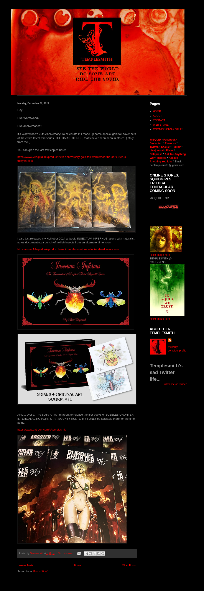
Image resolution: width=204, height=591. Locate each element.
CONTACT (159, 120)
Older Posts (129, 565)
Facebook (169, 139)
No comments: (66, 553)
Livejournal (157, 150)
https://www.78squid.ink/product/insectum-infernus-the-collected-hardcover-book (68, 249)
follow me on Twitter (175, 384)
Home (77, 565)
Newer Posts (25, 565)
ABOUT (157, 115)
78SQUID (156, 139)
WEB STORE (161, 124)
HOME (157, 111)
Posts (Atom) (40, 571)
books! (165, 147)
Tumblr (176, 147)
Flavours (170, 143)
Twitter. (154, 147)
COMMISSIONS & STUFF (168, 129)
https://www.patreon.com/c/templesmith (42, 429)
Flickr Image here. (160, 254)
